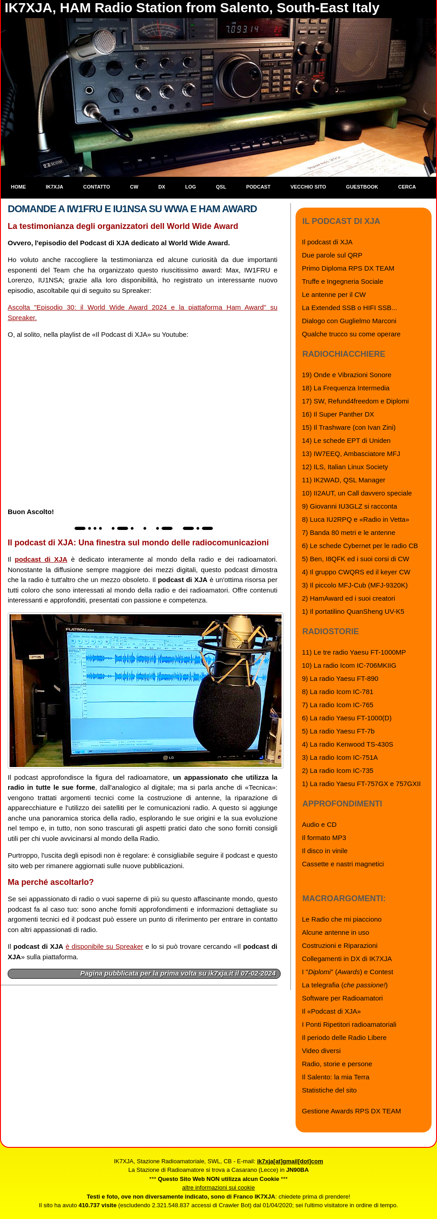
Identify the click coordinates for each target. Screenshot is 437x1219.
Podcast (258, 186)
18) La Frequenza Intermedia (345, 388)
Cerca (407, 186)
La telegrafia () (345, 985)
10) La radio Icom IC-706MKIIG (349, 665)
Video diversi (321, 1050)
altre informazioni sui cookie (218, 1187)
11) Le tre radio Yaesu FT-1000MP (354, 652)
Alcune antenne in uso (335, 932)
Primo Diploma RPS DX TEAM (348, 268)
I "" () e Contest (347, 972)
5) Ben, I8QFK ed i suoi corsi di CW (355, 559)
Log (190, 186)
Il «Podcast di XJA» (331, 1011)
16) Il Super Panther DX (338, 414)
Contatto (96, 186)
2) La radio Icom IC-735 (338, 770)
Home (18, 186)
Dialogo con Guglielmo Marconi (349, 321)
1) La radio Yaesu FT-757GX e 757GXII (361, 783)
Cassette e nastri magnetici (343, 864)
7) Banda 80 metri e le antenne (348, 532)
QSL (221, 186)
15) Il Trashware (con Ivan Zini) (349, 427)
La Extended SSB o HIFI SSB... (349, 307)
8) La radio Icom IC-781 (338, 691)
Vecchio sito (308, 186)
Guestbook (362, 186)
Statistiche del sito (329, 1090)
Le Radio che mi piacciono (342, 919)
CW (134, 186)
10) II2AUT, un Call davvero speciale (357, 493)
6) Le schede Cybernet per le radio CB (360, 545)
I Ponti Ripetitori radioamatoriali (349, 1024)
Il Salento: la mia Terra (335, 1077)
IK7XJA (54, 186)
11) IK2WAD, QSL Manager (343, 480)
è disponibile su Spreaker (104, 946)
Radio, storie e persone (337, 1064)
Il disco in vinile (325, 851)
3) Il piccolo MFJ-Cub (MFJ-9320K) (355, 585)
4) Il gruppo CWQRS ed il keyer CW (356, 572)
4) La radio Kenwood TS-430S (347, 744)
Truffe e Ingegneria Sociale (342, 281)
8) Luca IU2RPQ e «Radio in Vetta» (355, 519)
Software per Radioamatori (342, 998)
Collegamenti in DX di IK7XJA (347, 958)
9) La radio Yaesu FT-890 (340, 678)
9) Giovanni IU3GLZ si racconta (349, 506)
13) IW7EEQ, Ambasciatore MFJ (351, 453)
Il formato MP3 (324, 837)
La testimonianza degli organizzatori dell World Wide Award (123, 226)
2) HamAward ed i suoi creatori (348, 598)
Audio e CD (319, 824)
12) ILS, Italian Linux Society (345, 467)
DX (161, 186)
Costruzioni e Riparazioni (340, 945)
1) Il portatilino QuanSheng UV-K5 (353, 611)
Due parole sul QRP (332, 255)
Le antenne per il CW (334, 294)
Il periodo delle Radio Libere (344, 1037)
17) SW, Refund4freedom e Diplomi (355, 401)
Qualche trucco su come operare (351, 334)
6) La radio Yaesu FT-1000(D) (347, 718)
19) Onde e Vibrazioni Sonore (346, 375)
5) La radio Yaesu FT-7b (338, 731)
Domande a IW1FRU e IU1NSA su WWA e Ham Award (132, 208)
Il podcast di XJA (327, 242)
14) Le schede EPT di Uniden (346, 440)
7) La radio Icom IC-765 (338, 705)
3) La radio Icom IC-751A (340, 757)
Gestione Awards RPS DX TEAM (351, 1111)
